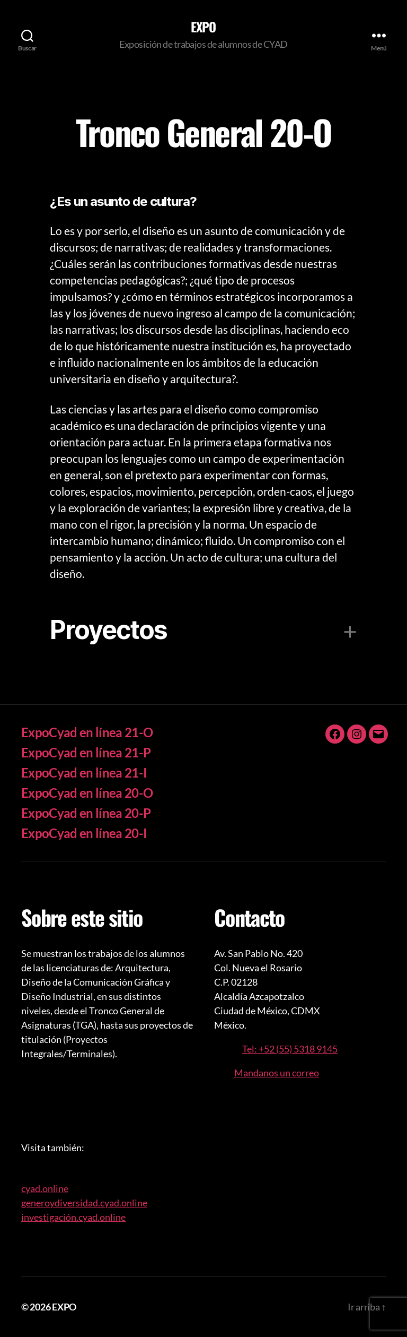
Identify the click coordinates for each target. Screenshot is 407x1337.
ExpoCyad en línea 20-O (87, 792)
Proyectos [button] (108, 629)
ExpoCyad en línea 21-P (86, 752)
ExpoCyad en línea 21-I (84, 772)
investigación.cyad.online (73, 1217)
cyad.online (44, 1188)
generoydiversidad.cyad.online (84, 1203)
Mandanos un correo (276, 1073)
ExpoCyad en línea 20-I (84, 833)
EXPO (203, 26)
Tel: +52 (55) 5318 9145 (290, 1049)
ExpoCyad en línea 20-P (86, 813)
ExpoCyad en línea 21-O (87, 732)
